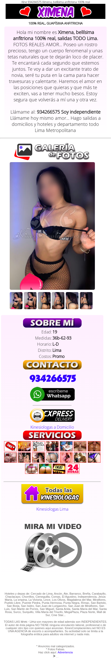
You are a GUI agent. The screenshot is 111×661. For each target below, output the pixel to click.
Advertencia (65, 652)
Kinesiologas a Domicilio (52, 424)
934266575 (52, 379)
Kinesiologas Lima (52, 506)
